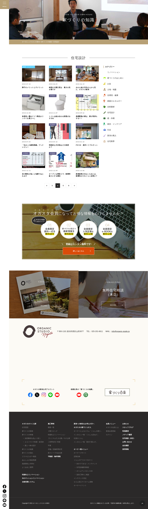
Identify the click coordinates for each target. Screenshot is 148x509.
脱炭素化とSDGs (28, 464)
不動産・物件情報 (54, 456)
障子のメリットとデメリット (33, 87)
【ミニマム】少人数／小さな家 (59, 438)
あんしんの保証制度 (29, 460)
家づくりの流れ (27, 453)
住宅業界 (111, 141)
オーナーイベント (80, 485)
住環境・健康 (112, 95)
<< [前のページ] (46, 185)
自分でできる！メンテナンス (86, 464)
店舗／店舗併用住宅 (55, 449)
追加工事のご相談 (82, 474)
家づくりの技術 (27, 431)
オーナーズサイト (80, 453)
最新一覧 (51, 427)
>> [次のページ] (74, 185)
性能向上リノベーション (30, 474)
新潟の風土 (111, 136)
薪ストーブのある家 (55, 453)
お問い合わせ (127, 442)
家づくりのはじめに (115, 78)
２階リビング (52, 431)
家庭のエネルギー (114, 101)
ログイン (109, 435)
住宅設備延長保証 (82, 467)
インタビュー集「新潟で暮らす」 (85, 442)
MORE (44, 305)
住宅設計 (79, 67)
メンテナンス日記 (80, 478)
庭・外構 (111, 118)
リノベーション (113, 72)
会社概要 (125, 445)
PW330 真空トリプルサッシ (87, 145)
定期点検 (77, 456)
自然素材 (111, 107)
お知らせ (125, 424)
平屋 (49, 445)
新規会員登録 (110, 431)
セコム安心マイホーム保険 (83, 482)
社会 (109, 130)
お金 (109, 84)
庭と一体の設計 (30, 445)
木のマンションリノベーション (33, 478)
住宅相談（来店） (128, 438)
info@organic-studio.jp (121, 331)
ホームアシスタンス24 (84, 471)
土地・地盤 (111, 89)
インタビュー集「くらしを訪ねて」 (86, 435)
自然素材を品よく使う (33, 438)
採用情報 (125, 449)
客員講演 (125, 431)
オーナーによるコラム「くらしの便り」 (88, 431)
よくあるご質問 (27, 467)
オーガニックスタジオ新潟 (31, 42)
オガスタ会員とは (112, 427)
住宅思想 (25, 427)
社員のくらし (78, 438)
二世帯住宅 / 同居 (54, 442)
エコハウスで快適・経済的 (34, 442)
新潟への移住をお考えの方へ (84, 424)
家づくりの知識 (27, 449)
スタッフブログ (127, 427)
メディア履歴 (127, 435)
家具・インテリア (28, 67)
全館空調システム (28, 482)
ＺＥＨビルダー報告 (29, 456)
